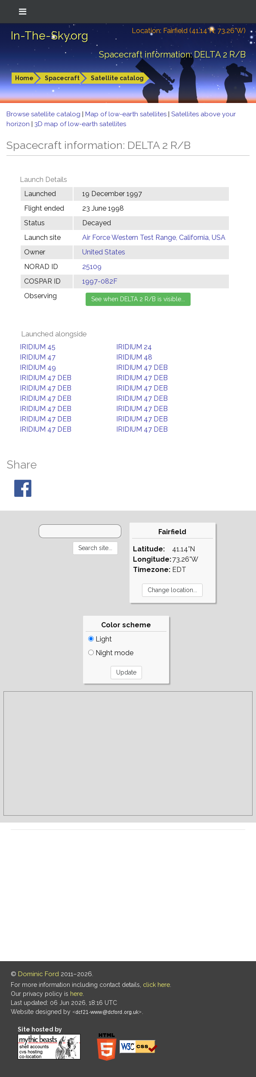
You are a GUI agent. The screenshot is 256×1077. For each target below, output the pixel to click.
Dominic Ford (38, 974)
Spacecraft (62, 78)
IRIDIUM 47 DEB (142, 367)
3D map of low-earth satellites (80, 124)
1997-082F (99, 281)
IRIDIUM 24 (134, 347)
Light (100, 639)
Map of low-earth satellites (126, 114)
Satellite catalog (117, 78)
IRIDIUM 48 (134, 357)
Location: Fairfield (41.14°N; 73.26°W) (189, 31)
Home (24, 78)
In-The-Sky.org (49, 35)
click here (156, 984)
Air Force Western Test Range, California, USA (153, 237)
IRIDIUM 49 (38, 367)
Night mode (110, 653)
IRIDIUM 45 (38, 347)
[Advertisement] (128, 753)
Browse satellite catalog (44, 114)
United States (103, 252)
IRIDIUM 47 (38, 357)
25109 (92, 267)
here (76, 993)
